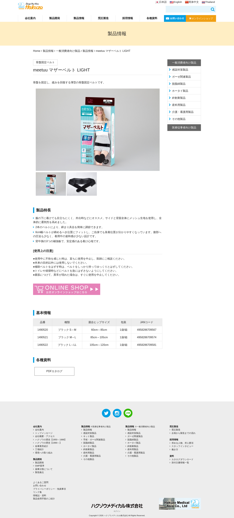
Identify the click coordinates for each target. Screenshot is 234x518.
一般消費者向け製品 (68, 50)
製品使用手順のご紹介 (44, 498)
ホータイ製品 (180, 90)
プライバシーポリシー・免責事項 (49, 489)
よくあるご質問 (40, 482)
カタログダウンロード (182, 459)
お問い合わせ (39, 485)
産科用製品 (178, 104)
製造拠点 (39, 472)
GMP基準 (39, 466)
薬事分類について (44, 469)
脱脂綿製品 (178, 83)
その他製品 (178, 119)
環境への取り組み (44, 452)
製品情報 (79, 18)
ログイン (117, 511)
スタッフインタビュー (182, 446)
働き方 (175, 449)
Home (36, 50)
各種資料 (152, 18)
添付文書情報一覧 (180, 462)
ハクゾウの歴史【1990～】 (48, 443)
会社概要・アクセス (45, 436)
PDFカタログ (54, 371)
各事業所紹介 (41, 446)
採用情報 (127, 18)
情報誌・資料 (39, 495)
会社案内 (30, 18)
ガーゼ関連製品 (181, 76)
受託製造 (103, 18)
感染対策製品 (180, 69)
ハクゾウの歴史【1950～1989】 (51, 439)
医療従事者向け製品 (184, 127)
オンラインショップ (201, 18)
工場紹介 (39, 449)
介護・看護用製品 (183, 112)
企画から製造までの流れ (184, 433)
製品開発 (54, 18)
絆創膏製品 (178, 97)
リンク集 (37, 492)
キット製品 (88, 436)
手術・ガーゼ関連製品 (94, 439)
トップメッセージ (44, 433)
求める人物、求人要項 (182, 443)
